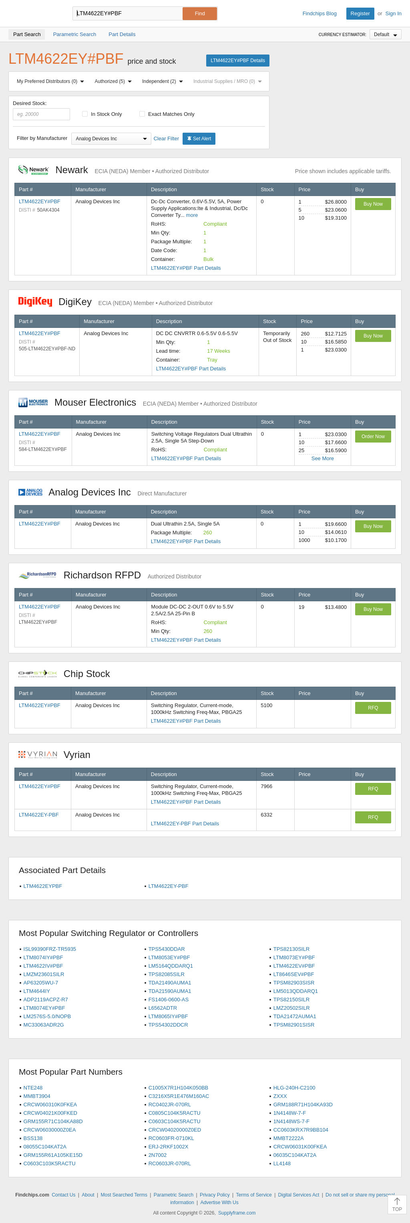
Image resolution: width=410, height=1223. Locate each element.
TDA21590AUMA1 (170, 991)
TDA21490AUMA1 (170, 983)
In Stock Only (102, 114)
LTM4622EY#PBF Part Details (186, 268)
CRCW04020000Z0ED (175, 1130)
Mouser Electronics (137, 402)
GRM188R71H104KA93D (303, 1105)
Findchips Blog (320, 13)
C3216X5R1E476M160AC (179, 1096)
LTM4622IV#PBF (43, 966)
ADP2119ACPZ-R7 (46, 1000)
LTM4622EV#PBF (294, 966)
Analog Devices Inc (102, 492)
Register (360, 13)
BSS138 (33, 1138)
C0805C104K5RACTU (175, 1113)
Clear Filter (166, 138)
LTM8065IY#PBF (168, 1016)
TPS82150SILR (291, 1000)
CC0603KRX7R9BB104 (300, 1130)
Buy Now (373, 204)
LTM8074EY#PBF (44, 1008)
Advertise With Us (219, 1202)
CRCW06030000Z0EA (50, 1130)
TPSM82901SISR (294, 1025)
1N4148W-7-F (289, 1113)
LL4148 (282, 1163)
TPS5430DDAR (167, 949)
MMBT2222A (288, 1138)
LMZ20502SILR (291, 1008)
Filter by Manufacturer (42, 138)
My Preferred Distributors (52, 81)
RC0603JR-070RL (170, 1163)
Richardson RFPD (109, 575)
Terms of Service (253, 1195)
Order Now (373, 436)
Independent (164, 81)
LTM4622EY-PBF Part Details (185, 824)
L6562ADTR (163, 1008)
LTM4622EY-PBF (39, 815)
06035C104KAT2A (294, 1155)
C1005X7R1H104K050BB (179, 1088)
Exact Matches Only (167, 114)
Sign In (394, 13)
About (88, 1195)
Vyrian (58, 754)
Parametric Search (173, 1195)
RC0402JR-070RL (170, 1105)
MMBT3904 (37, 1096)
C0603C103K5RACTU (50, 1163)
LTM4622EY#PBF (39, 201)
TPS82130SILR (291, 949)
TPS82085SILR (167, 974)
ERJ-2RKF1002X (169, 1147)
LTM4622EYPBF (43, 886)
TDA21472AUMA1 (294, 1016)
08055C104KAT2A (45, 1147)
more (192, 215)
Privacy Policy (215, 1195)
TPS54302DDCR (168, 1025)
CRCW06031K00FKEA (300, 1147)
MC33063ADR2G (44, 1025)
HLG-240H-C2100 (294, 1088)
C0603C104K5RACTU (175, 1121)
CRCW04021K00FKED (50, 1113)
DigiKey (115, 301)
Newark (113, 169)
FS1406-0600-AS (169, 1000)
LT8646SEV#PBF (293, 974)
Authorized (115, 81)
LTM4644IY (37, 991)
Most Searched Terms (123, 1195)
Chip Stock (68, 673)
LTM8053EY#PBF (169, 957)
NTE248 (33, 1088)
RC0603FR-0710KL (171, 1138)
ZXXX (280, 1096)
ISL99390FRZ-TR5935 (50, 949)
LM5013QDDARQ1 (295, 991)
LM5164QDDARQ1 (171, 966)
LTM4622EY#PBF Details (238, 60)
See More (323, 458)
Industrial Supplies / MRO (229, 81)
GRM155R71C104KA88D (53, 1121)
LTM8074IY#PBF (43, 957)
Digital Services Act (299, 1195)
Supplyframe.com (236, 1213)
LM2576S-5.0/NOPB (47, 1016)
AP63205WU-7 (41, 983)
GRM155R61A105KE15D (53, 1155)
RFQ (373, 708)
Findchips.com (34, 13)
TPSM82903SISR (294, 983)
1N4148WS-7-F (291, 1121)
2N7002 (158, 1155)
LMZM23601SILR (44, 974)
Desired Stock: (41, 110)
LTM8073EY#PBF (294, 957)
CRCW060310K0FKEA (50, 1105)
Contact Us (63, 1195)
